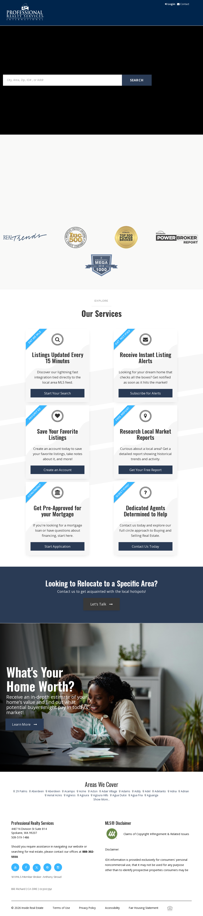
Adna (173, 791)
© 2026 (27, 908)
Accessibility (112, 908)
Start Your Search (57, 393)
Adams (125, 791)
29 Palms (21, 791)
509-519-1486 (20, 837)
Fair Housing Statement (143, 908)
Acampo (69, 791)
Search (137, 80)
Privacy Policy (87, 908)
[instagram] (58, 867)
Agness (71, 795)
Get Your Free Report (145, 470)
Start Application (57, 546)
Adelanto (160, 791)
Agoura (84, 795)
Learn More (21, 724)
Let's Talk (98, 604)
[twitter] (37, 867)
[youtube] (15, 867)
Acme (82, 791)
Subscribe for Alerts (145, 393)
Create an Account (58, 470)
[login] (170, 4)
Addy (137, 791)
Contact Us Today (145, 546)
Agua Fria (137, 795)
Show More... (101, 799)
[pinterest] (47, 867)
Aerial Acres (54, 795)
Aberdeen (38, 791)
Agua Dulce (119, 795)
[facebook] (26, 867)
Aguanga (152, 795)
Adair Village (109, 791)
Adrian (185, 791)
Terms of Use (61, 908)
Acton (94, 791)
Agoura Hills (100, 795)
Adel (147, 791)
